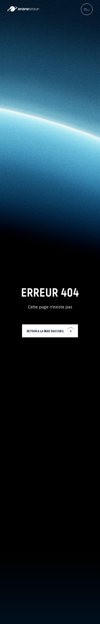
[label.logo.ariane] (23, 10)
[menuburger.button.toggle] (87, 9)
